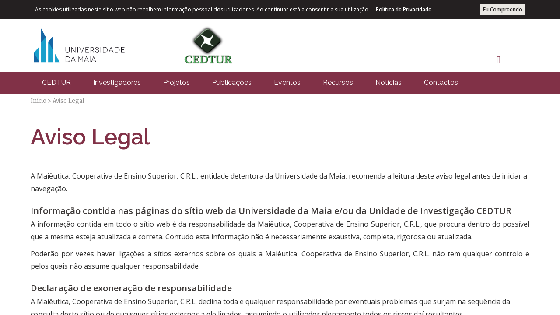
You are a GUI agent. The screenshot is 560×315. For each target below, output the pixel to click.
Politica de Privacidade (403, 9)
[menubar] (250, 83)
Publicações (232, 82)
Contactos (441, 82)
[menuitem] (56, 83)
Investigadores (117, 82)
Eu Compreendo (502, 9)
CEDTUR (56, 82)
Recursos (338, 82)
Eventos (287, 82)
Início (38, 101)
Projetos (176, 82)
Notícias (388, 82)
